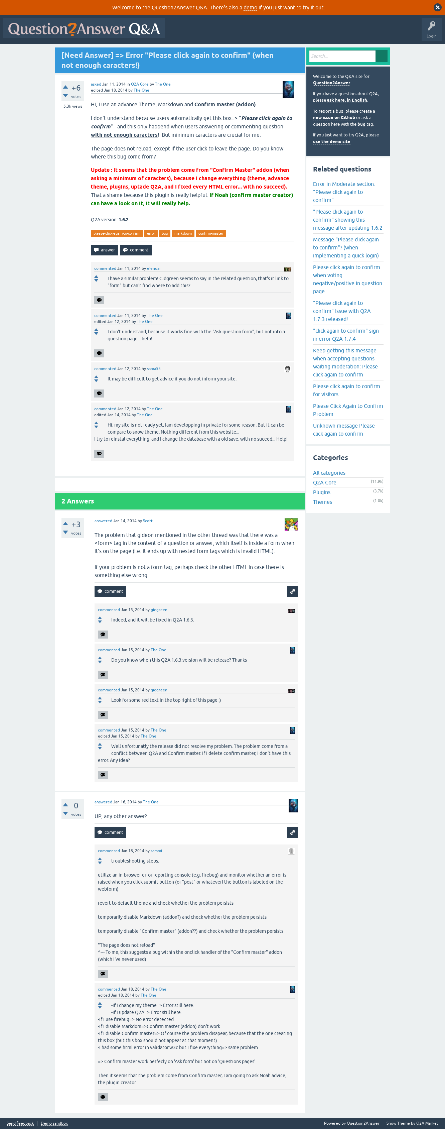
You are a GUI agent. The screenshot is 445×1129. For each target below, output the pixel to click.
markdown (183, 233)
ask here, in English (347, 100)
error (151, 233)
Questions (206, 32)
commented (105, 268)
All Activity (180, 32)
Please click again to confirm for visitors (346, 390)
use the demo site (331, 141)
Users (302, 32)
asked (96, 84)
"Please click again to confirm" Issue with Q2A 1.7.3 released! (342, 311)
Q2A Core (140, 84)
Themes (322, 502)
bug (165, 233)
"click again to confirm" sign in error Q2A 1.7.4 (346, 335)
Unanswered (255, 32)
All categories (329, 473)
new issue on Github (334, 117)
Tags (281, 32)
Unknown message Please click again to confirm (344, 430)
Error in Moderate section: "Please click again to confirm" (344, 192)
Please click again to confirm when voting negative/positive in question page (347, 279)
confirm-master (210, 233)
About (374, 32)
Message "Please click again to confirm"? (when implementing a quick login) (346, 247)
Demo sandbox (54, 1123)
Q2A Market (427, 1123)
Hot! (230, 32)
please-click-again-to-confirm (117, 233)
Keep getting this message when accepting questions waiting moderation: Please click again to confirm (345, 362)
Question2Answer (331, 82)
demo (250, 7)
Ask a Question (329, 32)
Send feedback (20, 1123)
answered (103, 521)
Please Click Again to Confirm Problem (348, 410)
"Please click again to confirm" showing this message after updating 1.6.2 (348, 220)
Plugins (321, 492)
